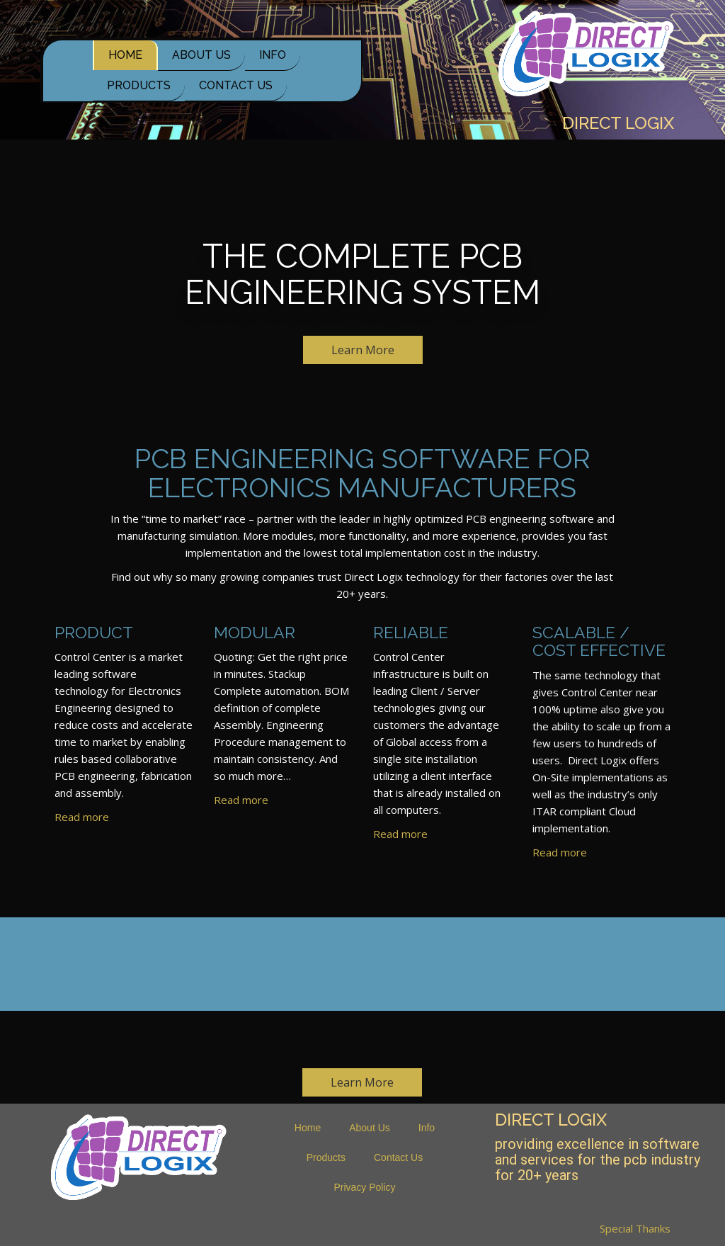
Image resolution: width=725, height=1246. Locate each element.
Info (272, 55)
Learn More (362, 350)
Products (139, 85)
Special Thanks (635, 1228)
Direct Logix (618, 123)
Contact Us (236, 85)
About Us (201, 55)
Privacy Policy (364, 1187)
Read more (82, 817)
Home (125, 55)
